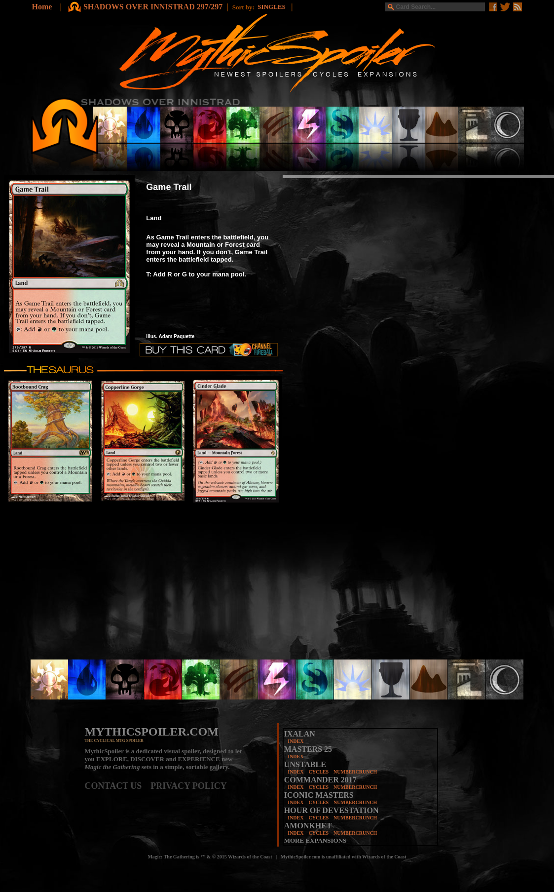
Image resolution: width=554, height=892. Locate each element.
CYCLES (318, 772)
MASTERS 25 (308, 749)
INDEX (295, 741)
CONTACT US (118, 786)
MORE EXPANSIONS (315, 840)
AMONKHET (308, 825)
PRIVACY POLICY (188, 786)
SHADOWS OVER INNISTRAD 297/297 (152, 6)
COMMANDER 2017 (320, 780)
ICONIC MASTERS (319, 795)
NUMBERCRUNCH (355, 772)
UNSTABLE (305, 764)
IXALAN (299, 734)
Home (42, 6)
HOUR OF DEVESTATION (331, 810)
